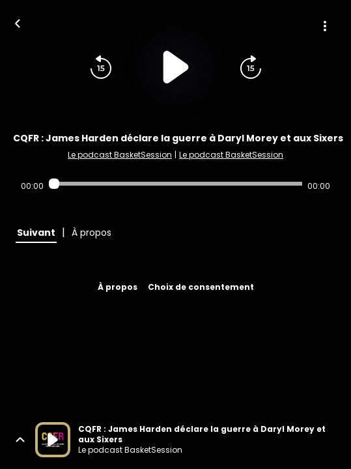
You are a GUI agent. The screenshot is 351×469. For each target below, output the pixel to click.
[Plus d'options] (325, 26)
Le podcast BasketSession (120, 154)
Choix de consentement (201, 286)
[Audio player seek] (175, 184)
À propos (117, 286)
